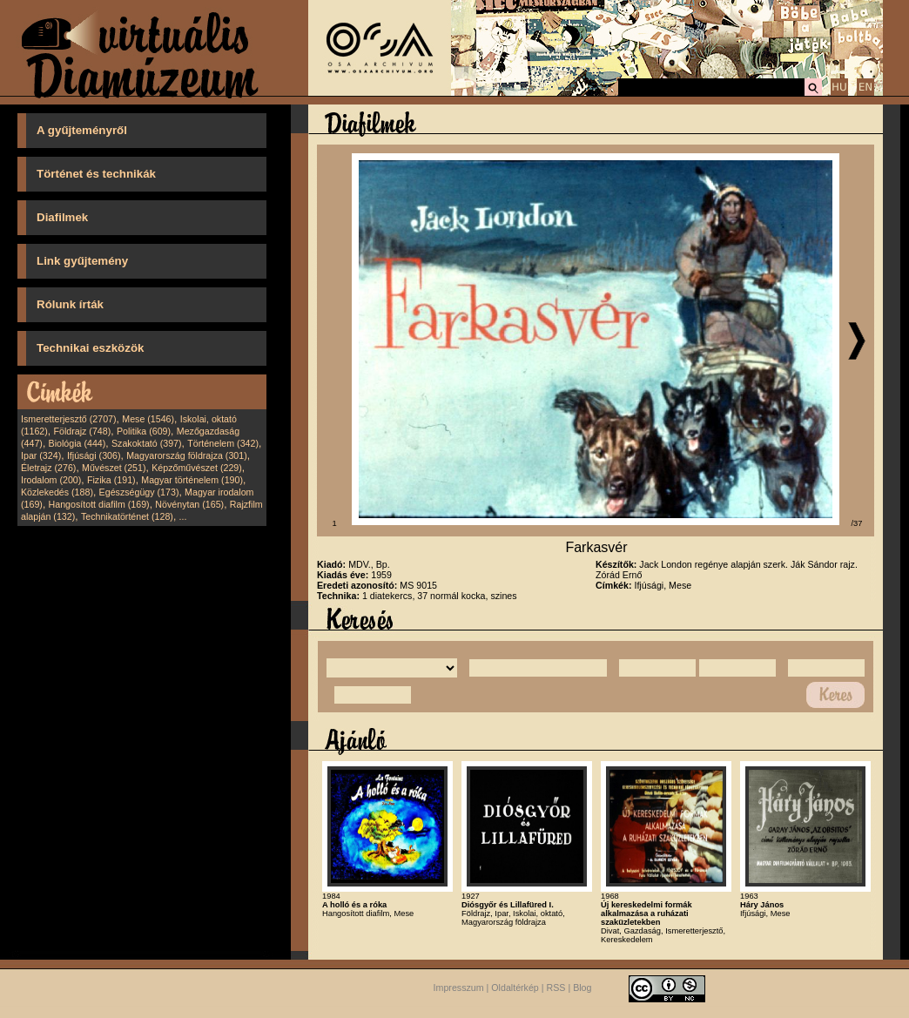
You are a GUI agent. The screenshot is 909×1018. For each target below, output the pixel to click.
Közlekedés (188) (57, 492)
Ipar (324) (41, 455)
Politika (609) (144, 431)
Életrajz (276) (48, 467)
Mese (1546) (148, 419)
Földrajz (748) (82, 431)
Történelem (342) (223, 443)
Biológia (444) (77, 443)
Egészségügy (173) (139, 492)
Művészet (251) (113, 467)
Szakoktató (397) (146, 443)
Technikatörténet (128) (127, 516)
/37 (857, 523)
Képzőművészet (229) (197, 467)
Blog (582, 988)
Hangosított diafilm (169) (99, 504)
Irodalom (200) (51, 480)
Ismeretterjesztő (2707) (69, 419)
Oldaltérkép (515, 988)
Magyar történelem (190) (192, 480)
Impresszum (459, 988)
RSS (556, 988)
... (183, 516)
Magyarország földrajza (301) (186, 455)
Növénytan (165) (189, 504)
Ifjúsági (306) (94, 455)
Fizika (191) (111, 480)
